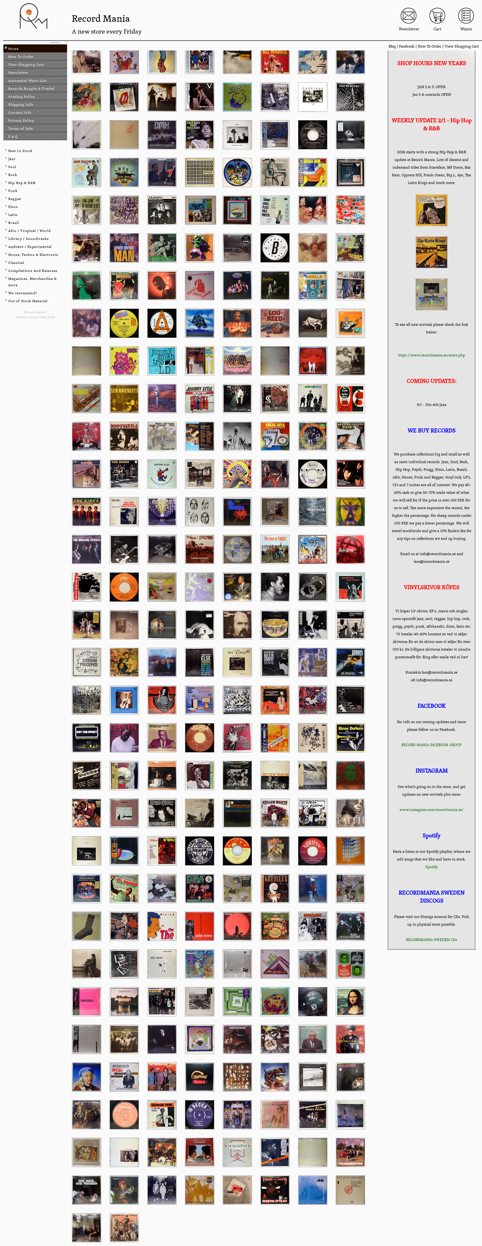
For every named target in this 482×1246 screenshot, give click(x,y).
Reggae (14, 199)
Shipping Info (21, 104)
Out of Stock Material (28, 301)
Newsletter (18, 72)
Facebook (407, 46)
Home (13, 48)
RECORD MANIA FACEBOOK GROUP (432, 745)
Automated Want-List (27, 80)
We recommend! (22, 293)
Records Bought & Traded (31, 88)
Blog (392, 46)
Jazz (11, 159)
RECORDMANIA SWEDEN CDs (431, 940)
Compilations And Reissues (32, 270)
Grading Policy (21, 96)
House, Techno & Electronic (33, 254)
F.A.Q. (13, 136)
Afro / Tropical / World (29, 230)
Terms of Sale (20, 128)
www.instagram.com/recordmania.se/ (431, 810)
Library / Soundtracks (28, 238)
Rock (12, 175)
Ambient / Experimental (30, 246)
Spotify (431, 867)
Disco (13, 207)
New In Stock (20, 151)
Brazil (13, 223)
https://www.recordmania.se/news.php (431, 355)
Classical (16, 262)
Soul (12, 167)
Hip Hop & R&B (22, 183)
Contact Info (20, 112)
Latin (13, 215)
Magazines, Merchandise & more (32, 282)
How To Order (429, 46)
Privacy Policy (21, 120)
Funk (13, 191)
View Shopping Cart (462, 46)
